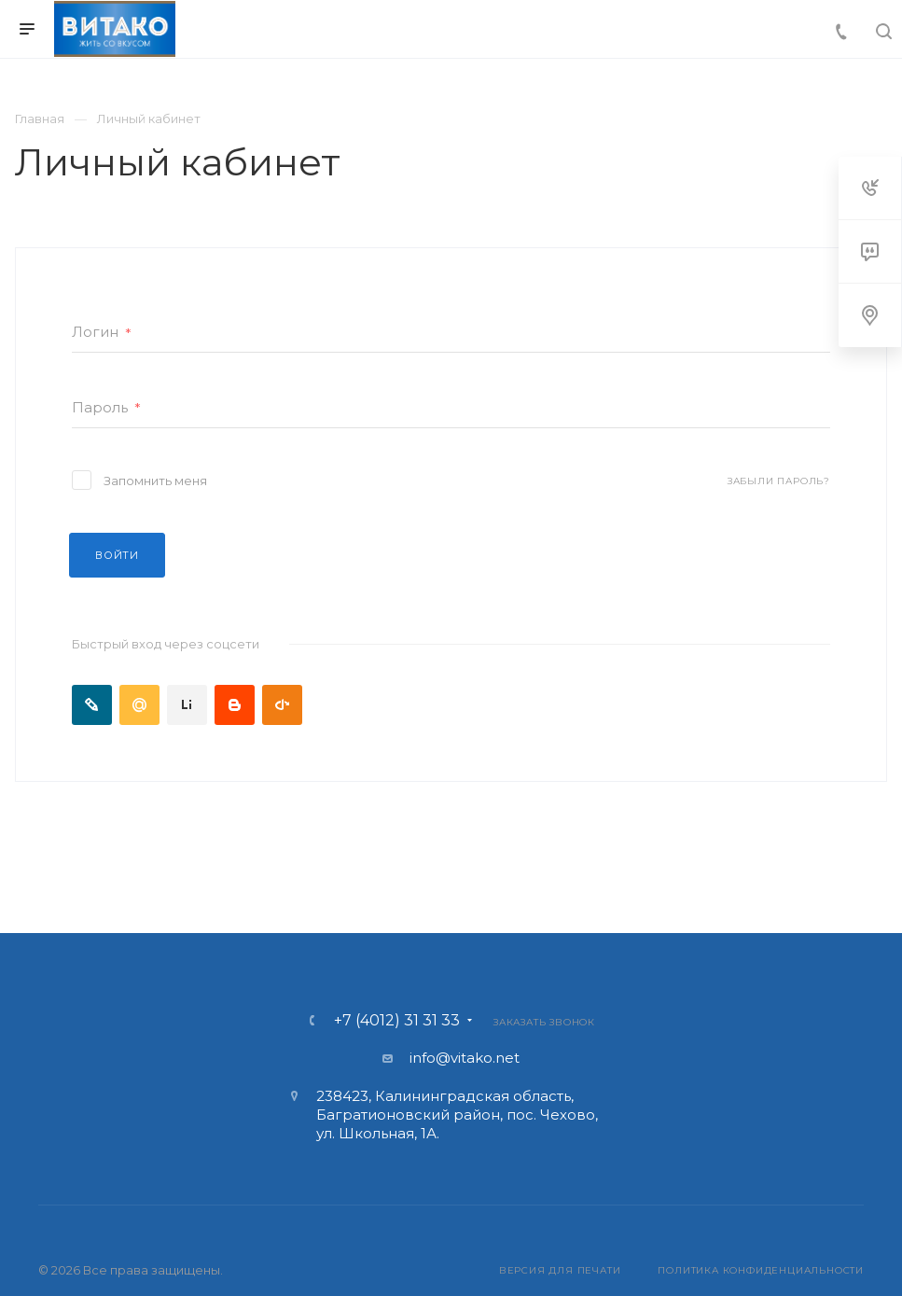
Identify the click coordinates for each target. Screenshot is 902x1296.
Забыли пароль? (779, 481)
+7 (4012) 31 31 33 (397, 1020)
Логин (102, 332)
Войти (117, 555)
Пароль (106, 408)
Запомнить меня (155, 480)
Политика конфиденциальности (761, 1270)
